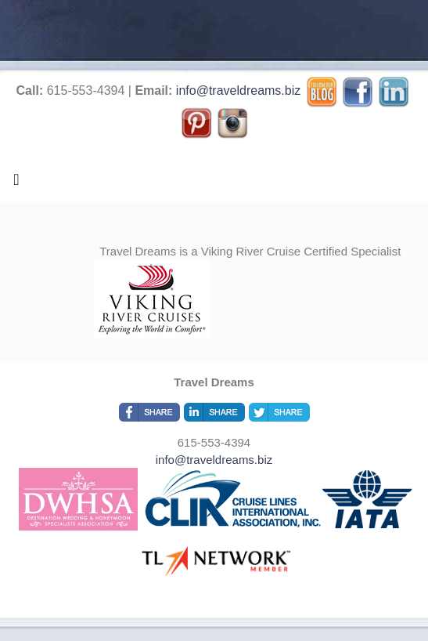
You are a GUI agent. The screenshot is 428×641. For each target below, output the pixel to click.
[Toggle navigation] (16, 183)
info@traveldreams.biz (238, 90)
